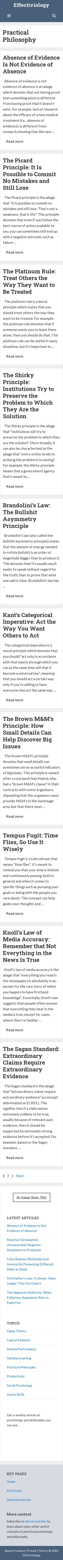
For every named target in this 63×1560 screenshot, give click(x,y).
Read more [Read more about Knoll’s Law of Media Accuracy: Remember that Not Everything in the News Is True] (14, 1030)
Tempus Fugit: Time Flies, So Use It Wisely (30, 842)
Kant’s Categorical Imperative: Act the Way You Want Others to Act (29, 625)
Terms (43, 1550)
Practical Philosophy (21, 1367)
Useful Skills (16, 1394)
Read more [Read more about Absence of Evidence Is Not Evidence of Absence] (14, 141)
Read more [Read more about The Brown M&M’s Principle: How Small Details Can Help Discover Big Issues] (14, 816)
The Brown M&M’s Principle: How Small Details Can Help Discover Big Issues (28, 732)
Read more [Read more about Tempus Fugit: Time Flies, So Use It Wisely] (14, 913)
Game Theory (16, 1331)
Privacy (32, 1550)
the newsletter (35, 1521)
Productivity (16, 1376)
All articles (14, 1491)
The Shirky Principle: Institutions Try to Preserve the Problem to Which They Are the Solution (28, 395)
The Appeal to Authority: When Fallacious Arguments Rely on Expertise (29, 1298)
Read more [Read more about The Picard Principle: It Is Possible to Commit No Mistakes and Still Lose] (14, 252)
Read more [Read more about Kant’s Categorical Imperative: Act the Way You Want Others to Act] (14, 700)
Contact (20, 1550)
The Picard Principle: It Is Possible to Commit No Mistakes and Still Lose (29, 173)
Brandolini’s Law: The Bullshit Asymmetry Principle (26, 515)
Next (22, 1176)
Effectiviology (31, 5)
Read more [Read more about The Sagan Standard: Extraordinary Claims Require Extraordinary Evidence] (14, 1158)
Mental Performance (21, 1349)
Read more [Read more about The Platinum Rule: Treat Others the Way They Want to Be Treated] (14, 356)
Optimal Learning (19, 1358)
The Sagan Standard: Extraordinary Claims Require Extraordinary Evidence (31, 1062)
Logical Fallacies (18, 1340)
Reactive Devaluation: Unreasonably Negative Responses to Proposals (24, 1245)
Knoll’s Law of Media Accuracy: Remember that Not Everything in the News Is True (29, 946)
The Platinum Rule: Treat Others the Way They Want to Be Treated (29, 281)
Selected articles (19, 1500)
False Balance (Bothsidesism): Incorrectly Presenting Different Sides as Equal (30, 1264)
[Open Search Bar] (54, 15)
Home (11, 1481)
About (9, 1550)
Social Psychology (19, 1385)
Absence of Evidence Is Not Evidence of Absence (31, 64)
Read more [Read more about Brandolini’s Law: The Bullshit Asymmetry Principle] (14, 596)
